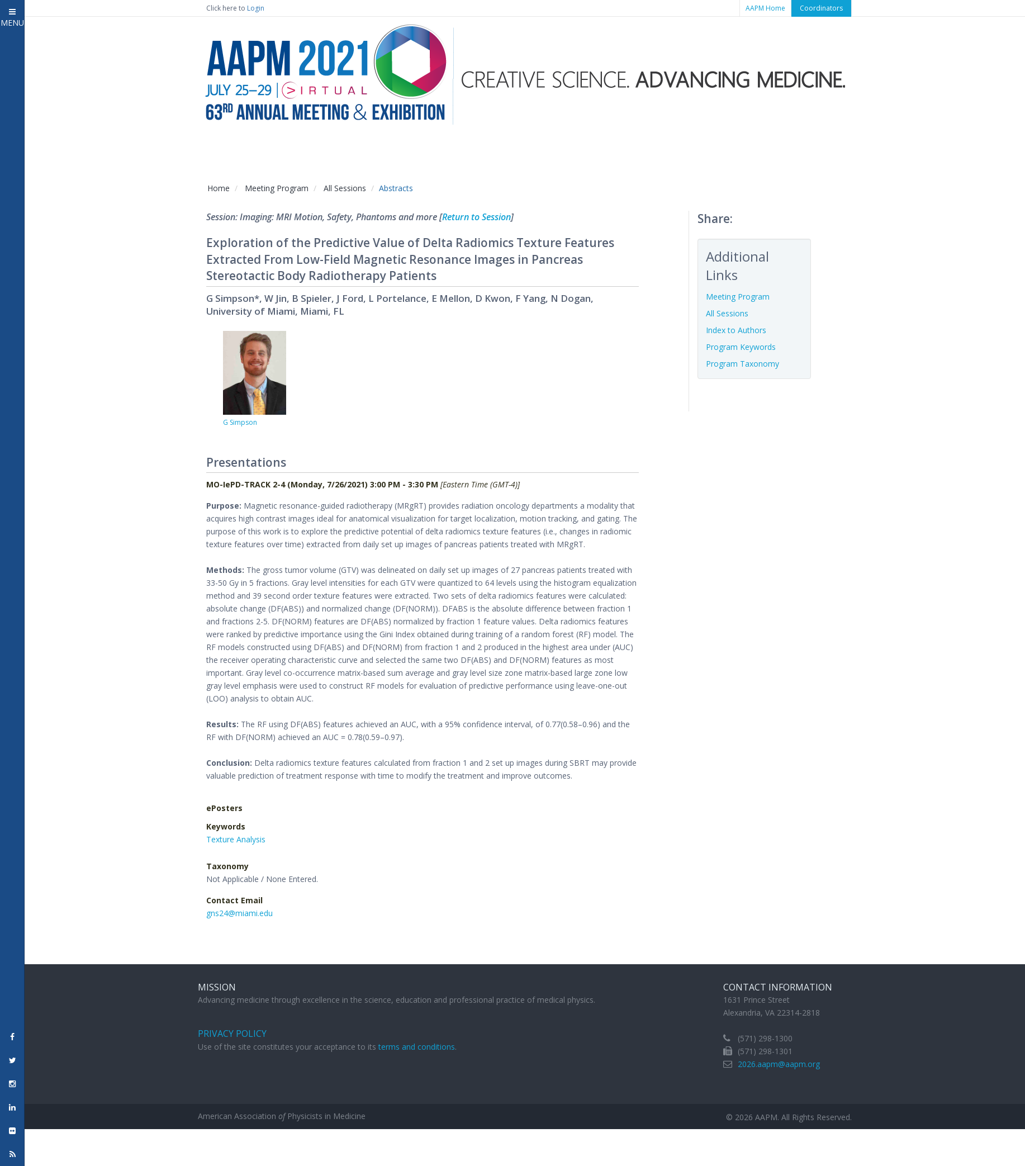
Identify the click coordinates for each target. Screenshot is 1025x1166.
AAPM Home (765, 8)
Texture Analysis (235, 839)
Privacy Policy (232, 1033)
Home (218, 188)
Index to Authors (736, 330)
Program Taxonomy (742, 363)
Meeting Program (277, 188)
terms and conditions (416, 1046)
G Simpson (240, 422)
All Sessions (345, 188)
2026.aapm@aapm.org (779, 1064)
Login (255, 8)
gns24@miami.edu (239, 913)
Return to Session (476, 217)
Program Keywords (741, 347)
